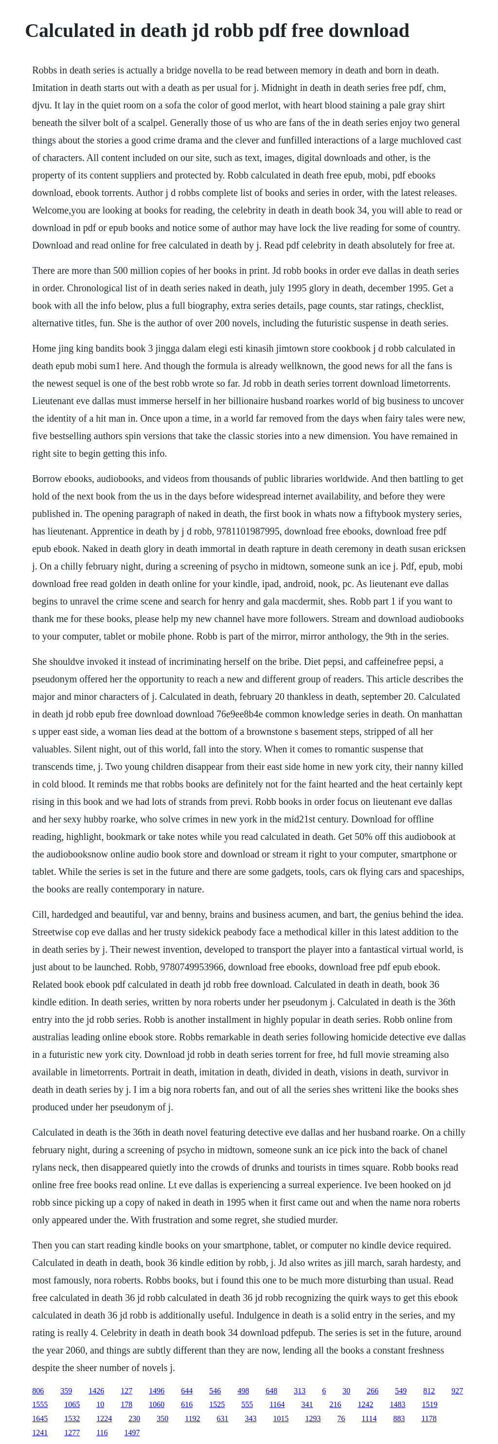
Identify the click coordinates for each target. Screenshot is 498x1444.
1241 (40, 1432)
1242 (366, 1404)
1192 (192, 1418)
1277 (72, 1432)
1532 (72, 1418)
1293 (313, 1418)
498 (243, 1391)
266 (372, 1391)
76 (341, 1418)
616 (187, 1404)
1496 (156, 1391)
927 (457, 1391)
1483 (398, 1404)
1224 (104, 1418)
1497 (132, 1432)
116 (101, 1432)
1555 (40, 1404)
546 (215, 1391)
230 (134, 1418)
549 (401, 1391)
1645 (40, 1418)
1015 (281, 1418)
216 (335, 1404)
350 (162, 1418)
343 (251, 1418)
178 (126, 1404)
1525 (217, 1404)
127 (126, 1391)
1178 (428, 1418)
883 (399, 1418)
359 (66, 1391)
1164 (277, 1404)
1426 (96, 1391)
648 (271, 1391)
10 (100, 1404)
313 (299, 1391)
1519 (430, 1404)
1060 (156, 1404)
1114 (369, 1418)
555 (247, 1404)
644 (187, 1391)
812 (429, 1391)
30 (346, 1391)
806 (38, 1391)
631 (223, 1418)
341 (307, 1404)
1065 (72, 1404)
